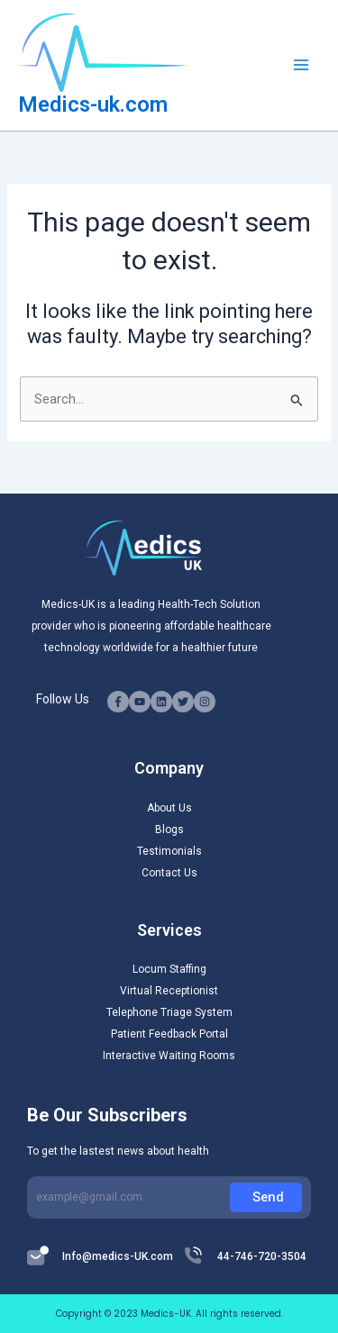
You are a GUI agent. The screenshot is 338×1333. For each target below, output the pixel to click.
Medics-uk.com (93, 104)
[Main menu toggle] (301, 65)
